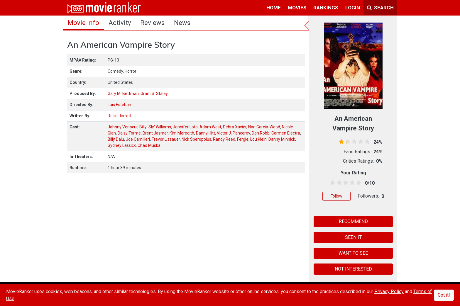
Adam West (210, 127)
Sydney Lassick (122, 145)
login (352, 8)
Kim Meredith (182, 133)
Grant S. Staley (154, 93)
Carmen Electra (285, 133)
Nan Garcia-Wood (264, 127)
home (273, 8)
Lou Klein (258, 139)
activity (120, 22)
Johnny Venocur (123, 127)
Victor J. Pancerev (233, 133)
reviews (152, 22)
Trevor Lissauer (166, 139)
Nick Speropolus (196, 139)
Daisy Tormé (129, 133)
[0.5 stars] (331, 183)
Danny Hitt (205, 133)
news (182, 22)
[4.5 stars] (358, 183)
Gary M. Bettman (123, 93)
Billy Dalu (116, 139)
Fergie (242, 139)
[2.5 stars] (344, 183)
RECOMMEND (353, 221)
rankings (325, 8)
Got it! (444, 295)
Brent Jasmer (155, 133)
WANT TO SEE (353, 253)
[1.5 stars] (338, 183)
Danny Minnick (281, 139)
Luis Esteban (119, 104)
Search (380, 8)
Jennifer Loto (185, 127)
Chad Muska (149, 145)
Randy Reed (224, 139)
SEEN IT (353, 237)
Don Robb (261, 133)
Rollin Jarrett (119, 115)
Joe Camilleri (138, 139)
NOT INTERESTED (353, 269)
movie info (83, 22)
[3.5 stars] (351, 183)
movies (297, 8)
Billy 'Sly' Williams (155, 127)
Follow (336, 196)
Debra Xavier (234, 127)
